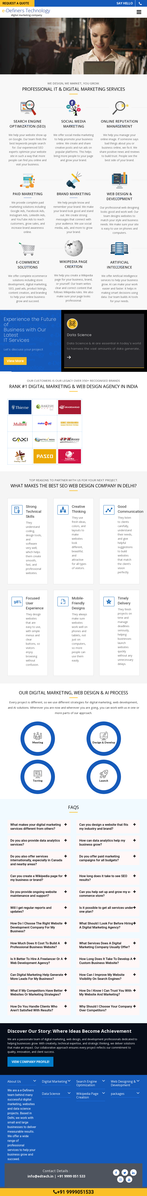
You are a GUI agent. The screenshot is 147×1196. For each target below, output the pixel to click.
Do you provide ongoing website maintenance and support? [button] (33, 894)
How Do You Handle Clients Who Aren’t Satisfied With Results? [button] (33, 1008)
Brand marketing (74, 194)
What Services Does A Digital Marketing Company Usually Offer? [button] (104, 945)
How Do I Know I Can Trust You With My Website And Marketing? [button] (105, 992)
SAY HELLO (125, 3)
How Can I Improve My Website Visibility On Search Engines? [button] (101, 976)
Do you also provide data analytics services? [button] (35, 842)
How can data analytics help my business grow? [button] (102, 842)
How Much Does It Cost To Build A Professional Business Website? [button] (35, 945)
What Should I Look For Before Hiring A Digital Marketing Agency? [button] (106, 925)
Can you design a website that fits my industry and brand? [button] (103, 826)
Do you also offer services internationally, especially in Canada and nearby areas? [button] (36, 860)
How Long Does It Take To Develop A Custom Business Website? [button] (105, 961)
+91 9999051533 (73, 1192)
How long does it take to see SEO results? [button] (103, 878)
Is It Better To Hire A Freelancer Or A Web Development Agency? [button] (36, 961)
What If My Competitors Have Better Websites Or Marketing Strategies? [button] (36, 992)
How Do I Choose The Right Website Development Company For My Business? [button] (36, 927)
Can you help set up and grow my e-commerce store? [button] (105, 894)
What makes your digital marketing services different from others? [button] (35, 826)
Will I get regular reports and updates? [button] (30, 909)
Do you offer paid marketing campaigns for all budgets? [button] (99, 858)
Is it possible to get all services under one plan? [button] (106, 909)
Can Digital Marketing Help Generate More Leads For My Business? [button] (36, 976)
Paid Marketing (27, 194)
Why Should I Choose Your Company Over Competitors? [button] (105, 1008)
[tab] (39, 826)
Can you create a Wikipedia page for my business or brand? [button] (36, 878)
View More (15, 361)
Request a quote (15, 3)
